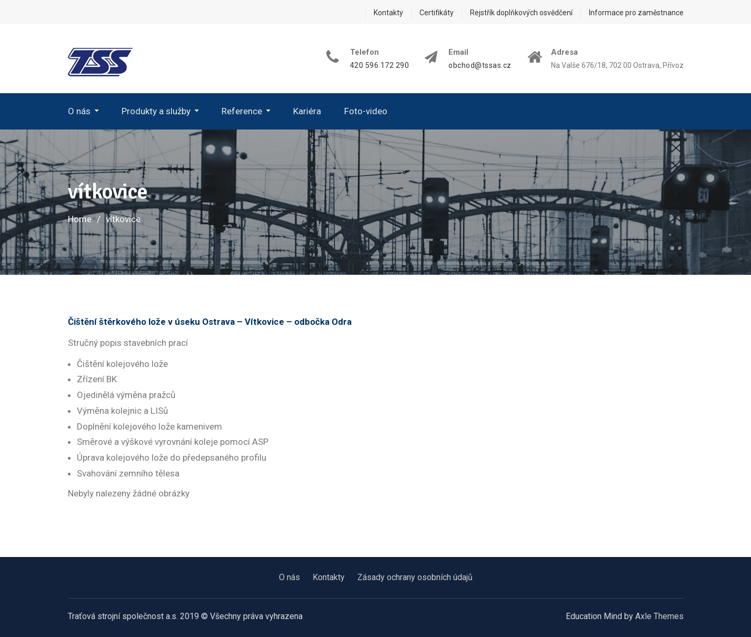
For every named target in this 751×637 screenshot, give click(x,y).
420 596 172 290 (379, 65)
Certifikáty (436, 12)
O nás (79, 111)
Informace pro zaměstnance (636, 12)
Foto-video (365, 111)
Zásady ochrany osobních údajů (415, 577)
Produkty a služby (156, 111)
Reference (242, 111)
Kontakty (388, 12)
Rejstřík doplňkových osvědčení (521, 12)
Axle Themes (659, 616)
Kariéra (307, 111)
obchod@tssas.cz (480, 65)
